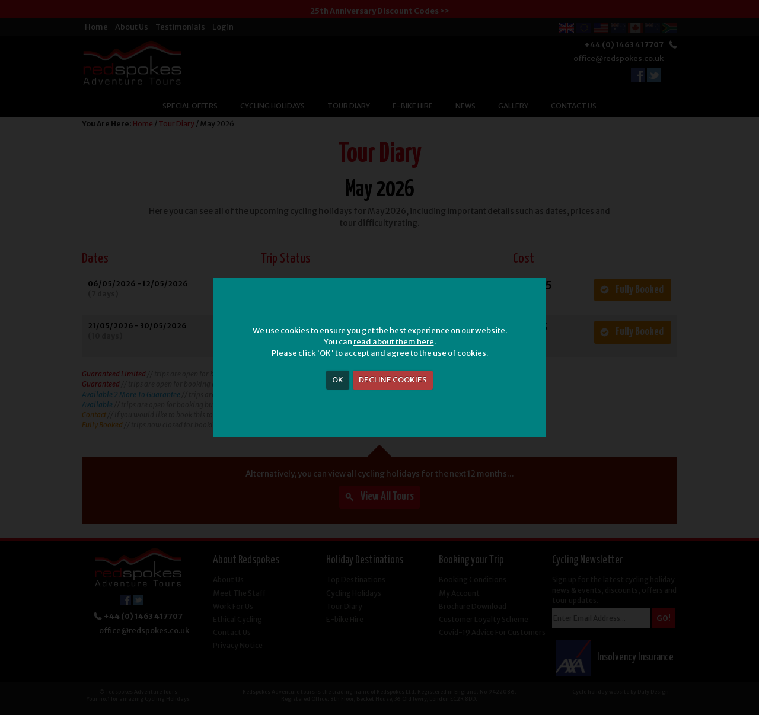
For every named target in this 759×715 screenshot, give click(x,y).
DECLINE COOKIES (393, 380)
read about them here (393, 342)
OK (337, 380)
